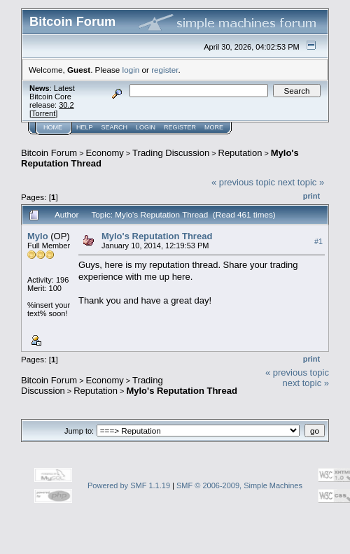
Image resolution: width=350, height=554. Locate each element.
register (164, 69)
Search (115, 127)
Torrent (43, 113)
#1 (318, 241)
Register (180, 127)
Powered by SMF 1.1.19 (129, 485)
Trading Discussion (170, 153)
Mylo (37, 236)
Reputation (240, 153)
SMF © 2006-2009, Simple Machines (239, 485)
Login (145, 127)
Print (311, 196)
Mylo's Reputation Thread (157, 236)
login (131, 69)
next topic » (301, 182)
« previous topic (243, 182)
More (213, 127)
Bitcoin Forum (49, 153)
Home (52, 127)
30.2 (66, 105)
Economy (105, 153)
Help (84, 127)
